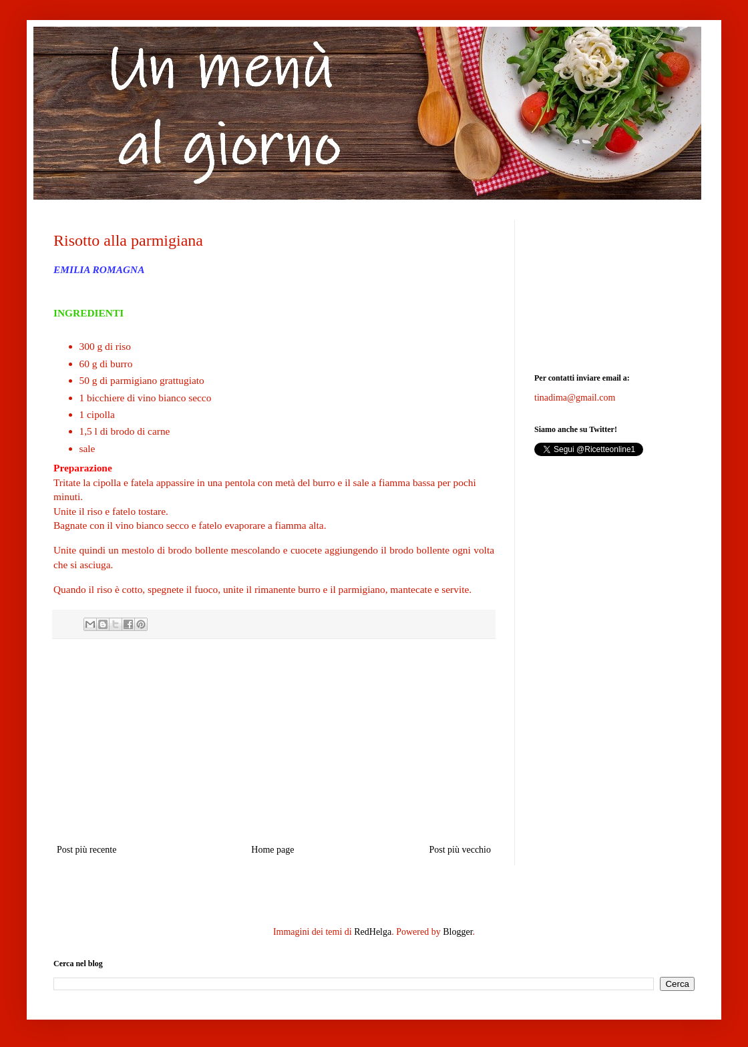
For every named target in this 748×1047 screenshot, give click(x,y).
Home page (272, 850)
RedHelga (372, 932)
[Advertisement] (274, 741)
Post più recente (86, 850)
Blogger (457, 932)
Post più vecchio (460, 850)
